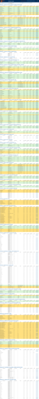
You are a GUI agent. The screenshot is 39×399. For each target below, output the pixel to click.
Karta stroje (37, 6)
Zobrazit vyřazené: (10, 3)
